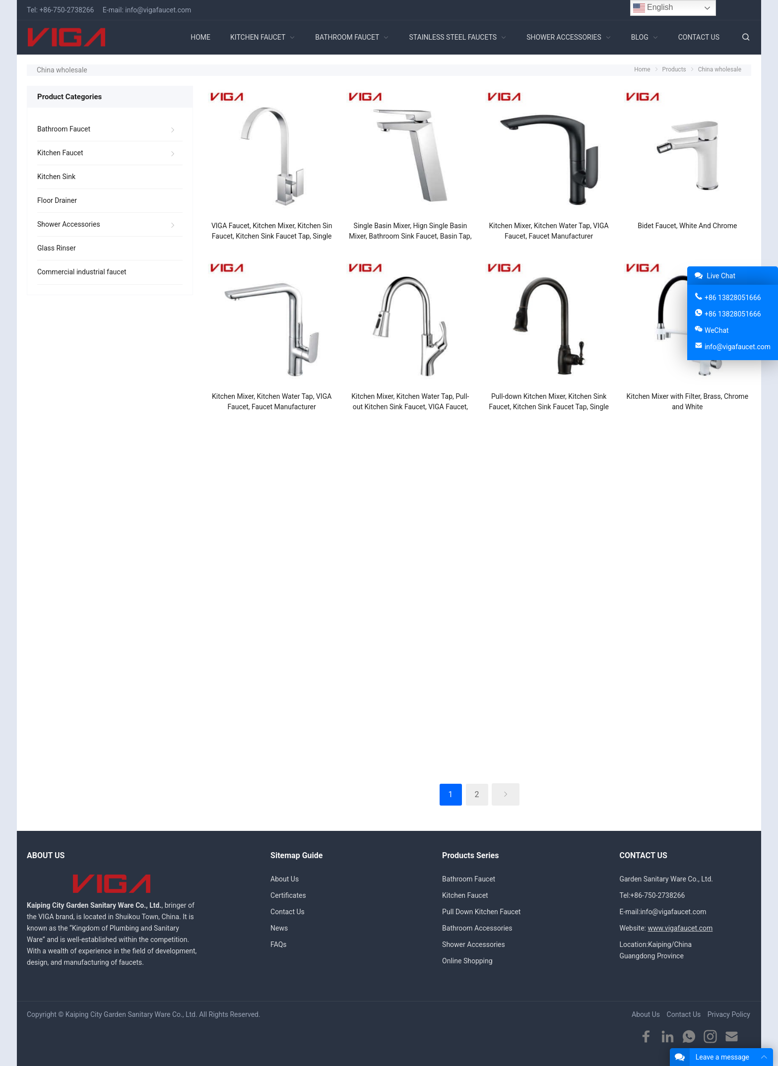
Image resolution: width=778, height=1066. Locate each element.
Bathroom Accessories (477, 928)
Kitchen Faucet (60, 153)
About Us (284, 879)
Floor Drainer (57, 200)
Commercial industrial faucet (82, 272)
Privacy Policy (729, 1014)
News (279, 928)
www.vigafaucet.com (680, 928)
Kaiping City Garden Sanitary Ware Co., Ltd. (131, 1014)
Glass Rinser (56, 248)
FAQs (278, 944)
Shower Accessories (68, 224)
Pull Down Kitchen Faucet (481, 912)
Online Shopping (467, 961)
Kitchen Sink (56, 177)
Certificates (288, 895)
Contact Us (287, 912)
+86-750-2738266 (66, 10)
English (653, 8)
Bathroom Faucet (63, 129)
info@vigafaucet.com (158, 10)
